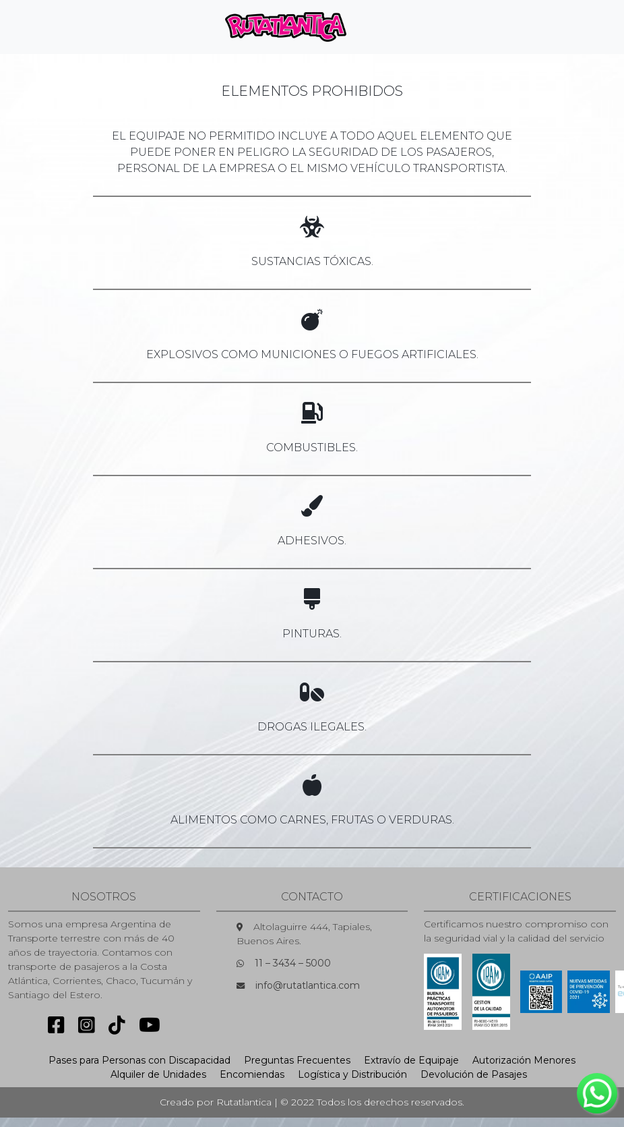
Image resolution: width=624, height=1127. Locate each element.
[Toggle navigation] (379, 27)
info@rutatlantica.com (307, 985)
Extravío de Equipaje (411, 1060)
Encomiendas (252, 1074)
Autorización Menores (523, 1060)
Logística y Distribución (352, 1074)
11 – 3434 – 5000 (293, 963)
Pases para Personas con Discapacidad (139, 1060)
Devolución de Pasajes (473, 1074)
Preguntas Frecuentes (297, 1060)
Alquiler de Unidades (158, 1074)
